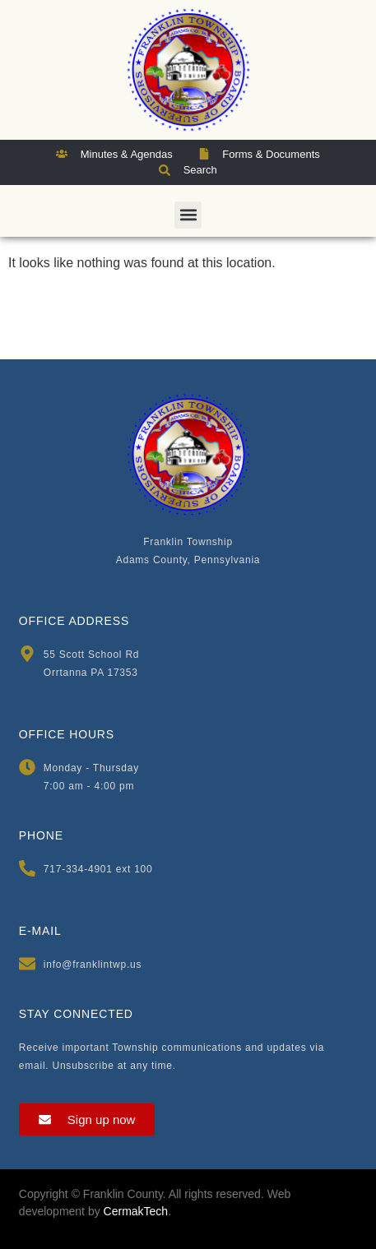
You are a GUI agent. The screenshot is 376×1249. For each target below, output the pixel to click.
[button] (188, 215)
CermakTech (136, 1211)
